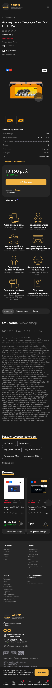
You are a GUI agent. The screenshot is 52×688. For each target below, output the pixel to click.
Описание (8, 311)
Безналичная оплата (11, 597)
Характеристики (22, 311)
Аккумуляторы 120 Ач (32, 456)
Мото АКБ (31, 557)
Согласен (41, 672)
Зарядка (6, 592)
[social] (5, 630)
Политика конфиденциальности (26, 658)
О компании (7, 549)
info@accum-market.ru (15, 634)
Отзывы (35, 311)
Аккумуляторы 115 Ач (11, 456)
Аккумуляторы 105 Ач (12, 449)
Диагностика (8, 589)
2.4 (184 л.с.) (9, 443)
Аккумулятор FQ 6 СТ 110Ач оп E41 (14, 508)
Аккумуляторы (8, 17)
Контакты (6, 552)
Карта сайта (7, 658)
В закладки (8, 46)
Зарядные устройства (35, 567)
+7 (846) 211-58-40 (14, 640)
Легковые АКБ (32, 552)
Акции (5, 557)
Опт (28, 581)
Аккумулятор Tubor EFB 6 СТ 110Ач (37, 508)
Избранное (22, 683)
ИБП (29, 559)
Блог (5, 559)
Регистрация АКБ (9, 602)
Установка (7, 579)
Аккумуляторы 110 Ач (32, 449)
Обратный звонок (13, 636)
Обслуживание (9, 594)
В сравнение (9, 50)
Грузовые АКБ (32, 554)
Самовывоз (7, 586)
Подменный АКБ (9, 599)
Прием (5, 581)
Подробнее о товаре (14, 531)
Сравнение (38, 683)
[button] (48, 502)
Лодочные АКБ (33, 562)
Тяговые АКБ (32, 564)
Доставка (6, 584)
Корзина (46, 683)
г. (17, 190)
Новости (6, 554)
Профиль (30, 683)
